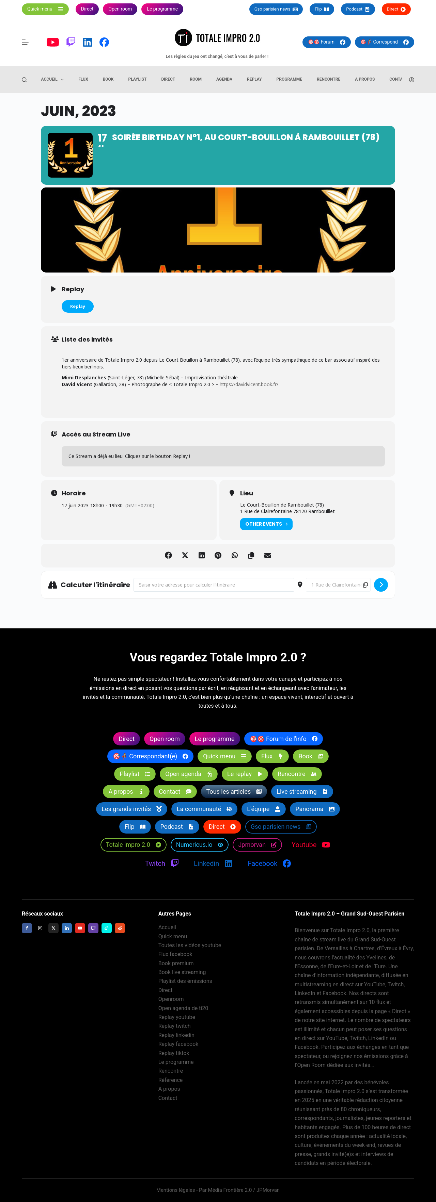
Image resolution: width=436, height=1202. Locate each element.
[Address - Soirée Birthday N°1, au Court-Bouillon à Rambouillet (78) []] (214, 587)
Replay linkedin (176, 1035)
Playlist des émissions (185, 981)
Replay (254, 79)
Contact (398, 79)
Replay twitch (174, 1026)
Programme (289, 79)
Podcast (358, 9)
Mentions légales (175, 1190)
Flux (83, 79)
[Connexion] (411, 79)
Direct (396, 9)
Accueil (54, 80)
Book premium (176, 963)
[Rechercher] (24, 79)
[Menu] (25, 42)
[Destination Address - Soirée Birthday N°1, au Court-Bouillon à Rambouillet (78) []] (338, 587)
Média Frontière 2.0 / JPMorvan (244, 1190)
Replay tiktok (173, 1053)
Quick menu (172, 936)
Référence (170, 1080)
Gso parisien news (276, 9)
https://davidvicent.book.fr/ (249, 386)
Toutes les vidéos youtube (189, 945)
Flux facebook (175, 954)
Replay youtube (176, 1017)
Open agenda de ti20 (183, 1008)
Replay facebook (178, 1044)
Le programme (176, 1062)
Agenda (224, 79)
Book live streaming (182, 972)
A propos (365, 79)
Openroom (171, 999)
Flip (322, 9)
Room (196, 79)
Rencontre (328, 79)
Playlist (137, 79)
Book (108, 79)
